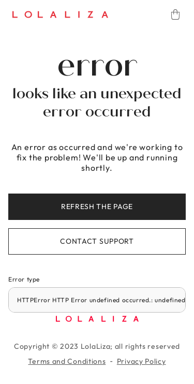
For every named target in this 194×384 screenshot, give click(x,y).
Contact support (97, 241)
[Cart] (175, 14)
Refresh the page (97, 206)
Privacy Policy (141, 361)
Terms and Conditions (67, 361)
